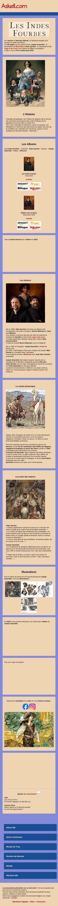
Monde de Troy (13, 847)
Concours (41, 901)
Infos (32, 901)
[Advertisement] (29, 770)
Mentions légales (20, 901)
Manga (9, 866)
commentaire (31, 794)
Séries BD (10, 827)
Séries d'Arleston (14, 837)
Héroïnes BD (12, 875)
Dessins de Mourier (15, 856)
